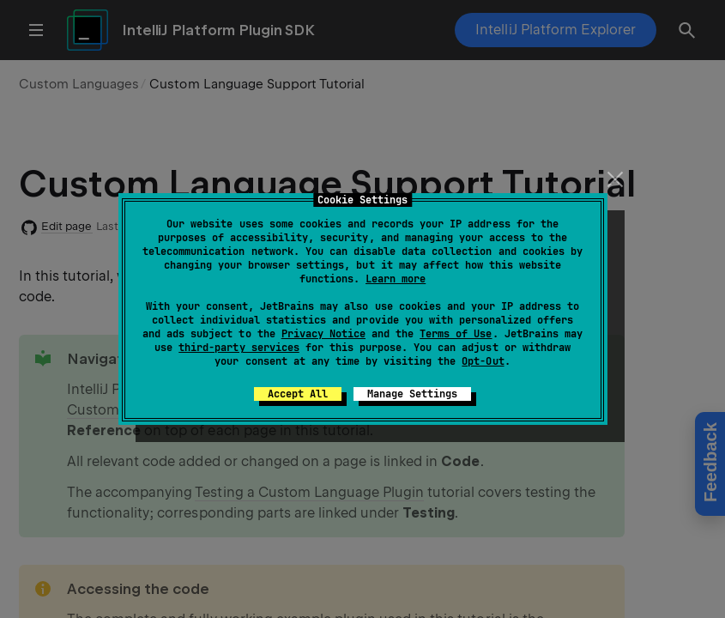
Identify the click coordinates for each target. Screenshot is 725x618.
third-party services (238, 347)
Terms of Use (456, 334)
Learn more (396, 279)
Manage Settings (412, 394)
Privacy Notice (323, 334)
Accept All (298, 394)
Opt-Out (483, 361)
